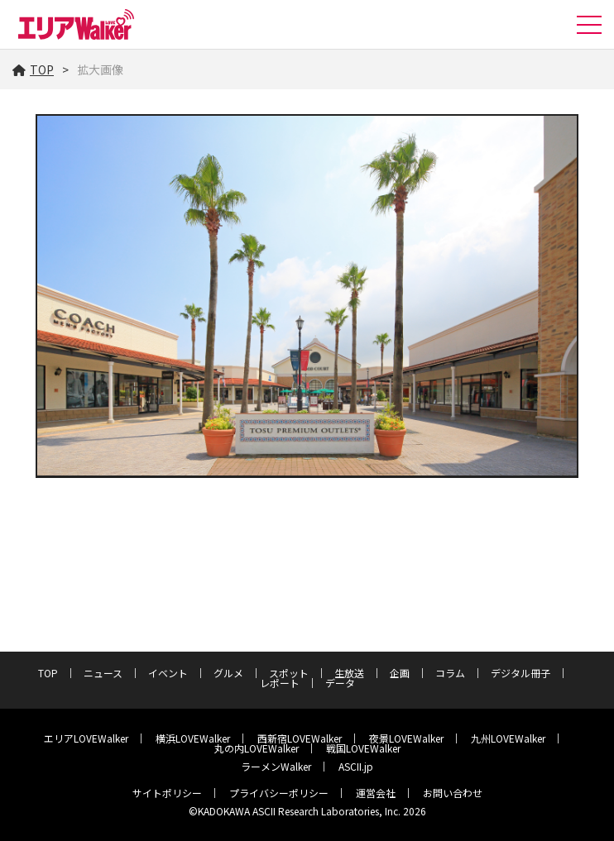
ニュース (103, 673)
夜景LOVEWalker (406, 738)
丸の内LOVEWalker (256, 748)
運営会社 (376, 793)
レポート (280, 683)
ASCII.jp (355, 766)
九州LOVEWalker (508, 738)
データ (340, 683)
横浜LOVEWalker (193, 738)
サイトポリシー (167, 793)
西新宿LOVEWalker (299, 738)
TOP (33, 69)
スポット (289, 673)
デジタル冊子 (520, 673)
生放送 (349, 673)
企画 (400, 673)
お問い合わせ (452, 793)
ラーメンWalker (276, 766)
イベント (168, 673)
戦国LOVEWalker (363, 748)
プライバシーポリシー (279, 793)
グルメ (228, 673)
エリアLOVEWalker (86, 738)
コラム (450, 673)
